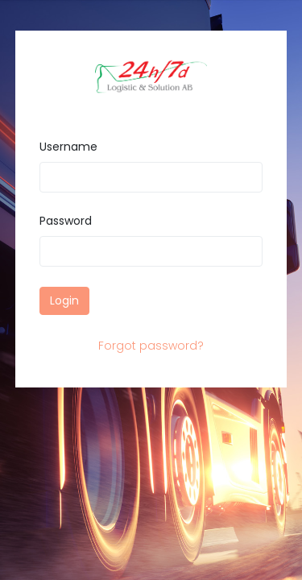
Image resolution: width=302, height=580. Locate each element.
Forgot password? (151, 346)
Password (65, 221)
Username (68, 147)
